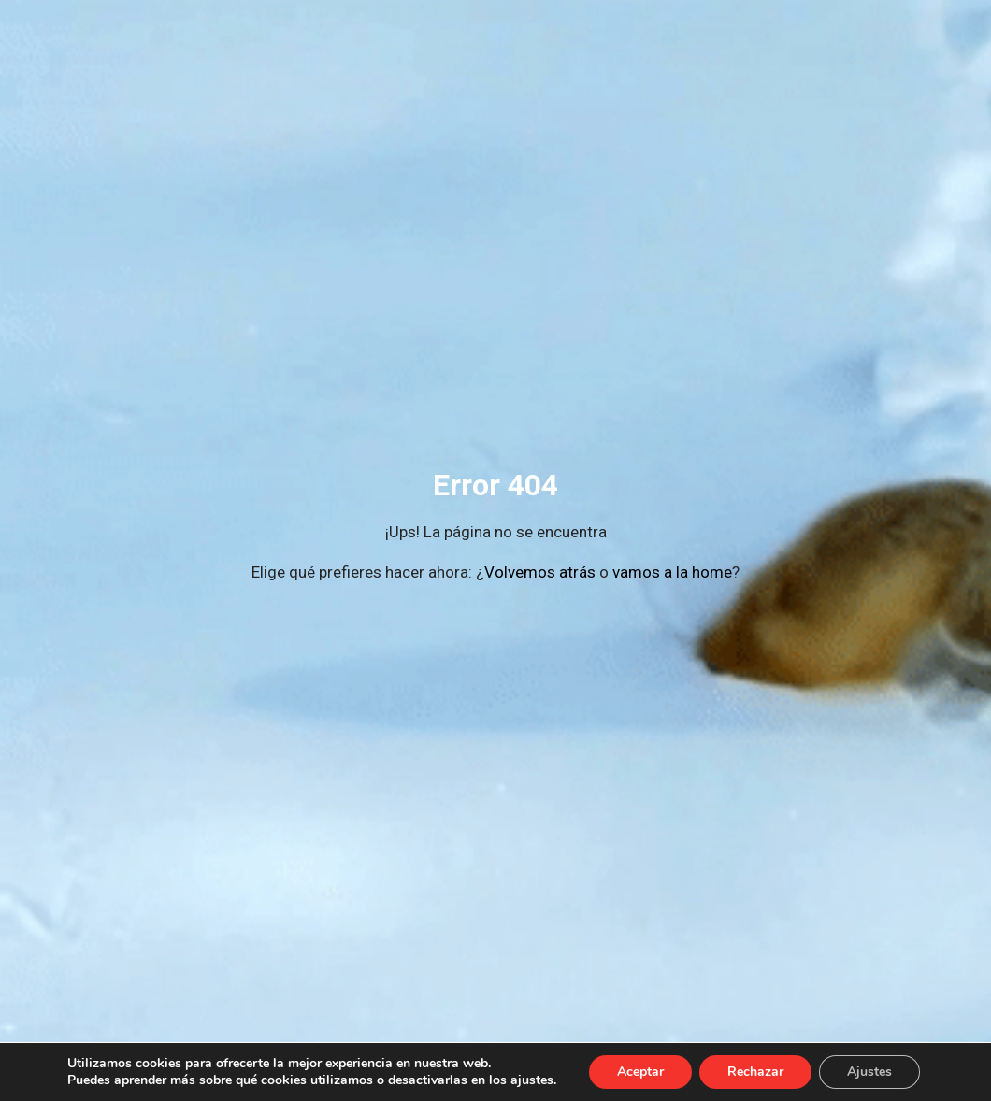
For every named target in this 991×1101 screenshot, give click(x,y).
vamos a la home (672, 572)
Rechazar (755, 1071)
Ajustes (869, 1071)
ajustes (531, 1080)
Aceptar (640, 1071)
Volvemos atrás (541, 572)
